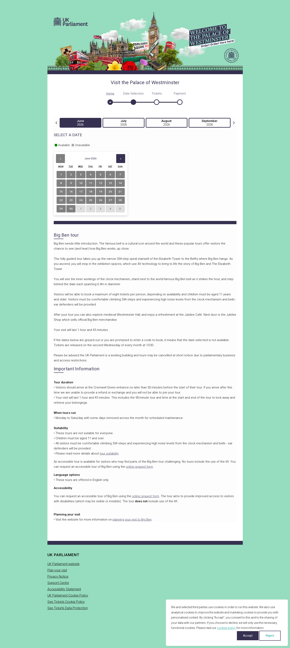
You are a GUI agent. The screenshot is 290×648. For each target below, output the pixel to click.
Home (110, 93)
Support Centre (58, 583)
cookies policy (226, 628)
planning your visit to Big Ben (132, 519)
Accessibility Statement (64, 589)
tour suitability (109, 453)
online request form (139, 467)
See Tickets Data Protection (67, 608)
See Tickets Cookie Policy (66, 602)
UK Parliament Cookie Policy (67, 595)
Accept (248, 635)
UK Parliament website (63, 564)
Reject (270, 635)
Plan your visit (57, 570)
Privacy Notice (57, 576)
